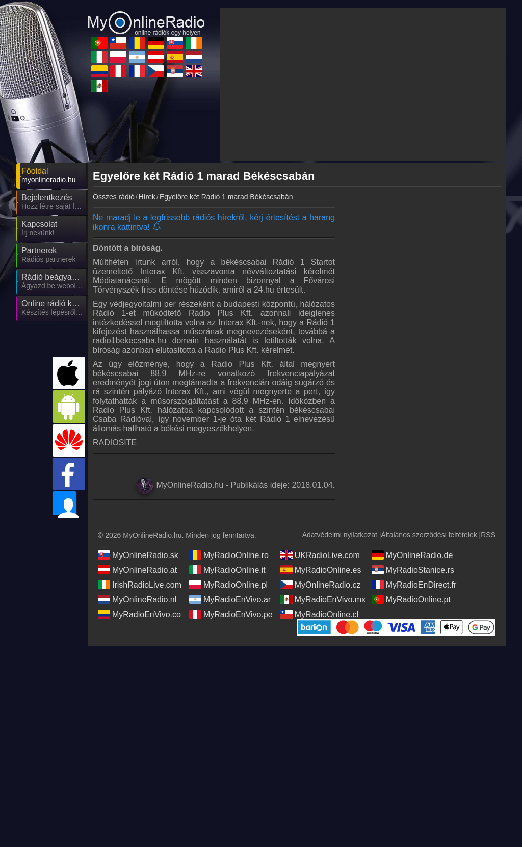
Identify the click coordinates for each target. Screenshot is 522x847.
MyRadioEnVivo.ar (230, 530)
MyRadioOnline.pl (228, 515)
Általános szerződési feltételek (429, 466)
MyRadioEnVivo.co (139, 545)
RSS (488, 466)
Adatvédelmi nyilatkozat (339, 466)
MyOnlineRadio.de (412, 486)
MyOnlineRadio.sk (138, 486)
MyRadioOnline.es (320, 501)
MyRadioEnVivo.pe (231, 545)
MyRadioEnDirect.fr (414, 515)
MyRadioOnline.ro (229, 486)
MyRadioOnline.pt (411, 530)
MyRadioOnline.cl (319, 545)
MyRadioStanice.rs (413, 501)
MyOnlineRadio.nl (137, 530)
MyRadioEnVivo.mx (323, 530)
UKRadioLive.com (320, 486)
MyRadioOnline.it (227, 501)
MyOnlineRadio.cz (320, 515)
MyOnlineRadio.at (137, 501)
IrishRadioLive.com (139, 515)
